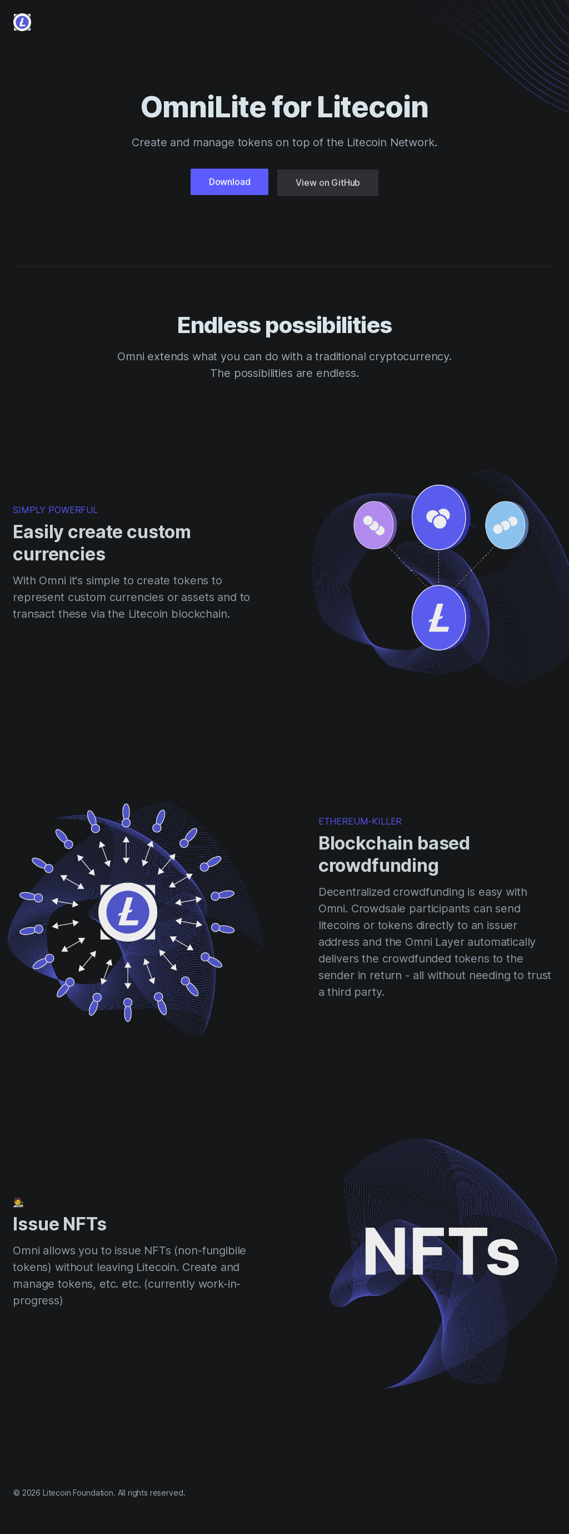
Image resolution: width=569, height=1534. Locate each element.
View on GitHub (328, 186)
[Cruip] (22, 22)
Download (230, 183)
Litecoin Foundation (78, 1492)
